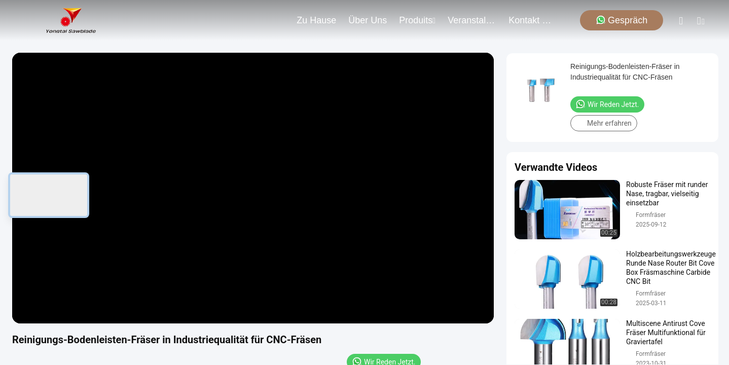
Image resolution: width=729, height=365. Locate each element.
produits (417, 20)
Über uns (367, 20)
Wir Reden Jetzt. (607, 104)
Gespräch (621, 20)
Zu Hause (316, 20)
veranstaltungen (472, 20)
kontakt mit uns (532, 20)
